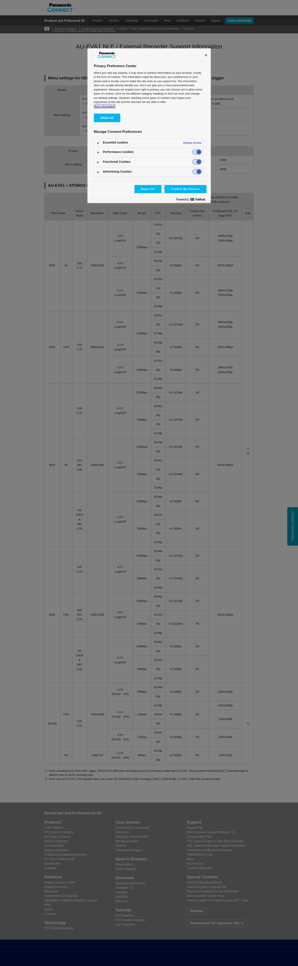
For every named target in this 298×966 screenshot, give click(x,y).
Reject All (148, 189)
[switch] (197, 152)
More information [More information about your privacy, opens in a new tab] (104, 106)
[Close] (206, 55)
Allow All (107, 118)
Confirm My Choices (185, 189)
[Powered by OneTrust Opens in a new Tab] (192, 200)
